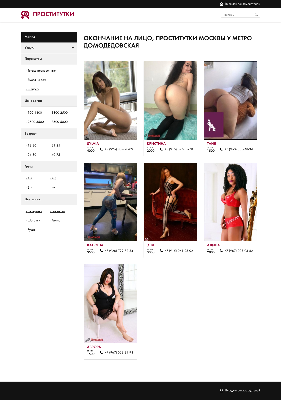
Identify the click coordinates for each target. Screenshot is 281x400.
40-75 (56, 155)
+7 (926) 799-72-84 (119, 251)
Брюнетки (58, 211)
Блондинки (35, 211)
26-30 (32, 155)
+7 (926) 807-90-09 (119, 149)
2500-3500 (36, 122)
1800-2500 (60, 112)
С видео (33, 89)
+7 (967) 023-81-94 (119, 352)
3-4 (30, 187)
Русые (32, 230)
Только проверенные (42, 70)
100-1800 (35, 112)
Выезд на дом (37, 80)
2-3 (54, 178)
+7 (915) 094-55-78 (179, 149)
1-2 (30, 178)
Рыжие (56, 220)
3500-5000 (60, 122)
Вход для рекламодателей (242, 4)
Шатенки (34, 220)
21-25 (56, 145)
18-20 (32, 145)
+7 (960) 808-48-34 (239, 149)
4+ (53, 187)
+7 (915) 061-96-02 (179, 251)
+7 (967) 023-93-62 (239, 251)
